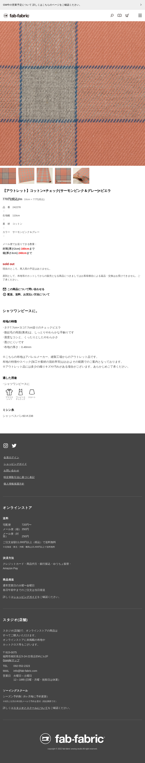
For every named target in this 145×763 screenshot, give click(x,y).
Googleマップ (11, 660)
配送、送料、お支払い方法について (28, 294)
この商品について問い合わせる (25, 289)
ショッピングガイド (15, 464)
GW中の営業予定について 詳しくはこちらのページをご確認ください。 (42, 4)
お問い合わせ (11, 470)
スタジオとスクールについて (30, 707)
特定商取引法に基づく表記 (19, 477)
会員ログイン (11, 457)
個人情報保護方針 (14, 483)
